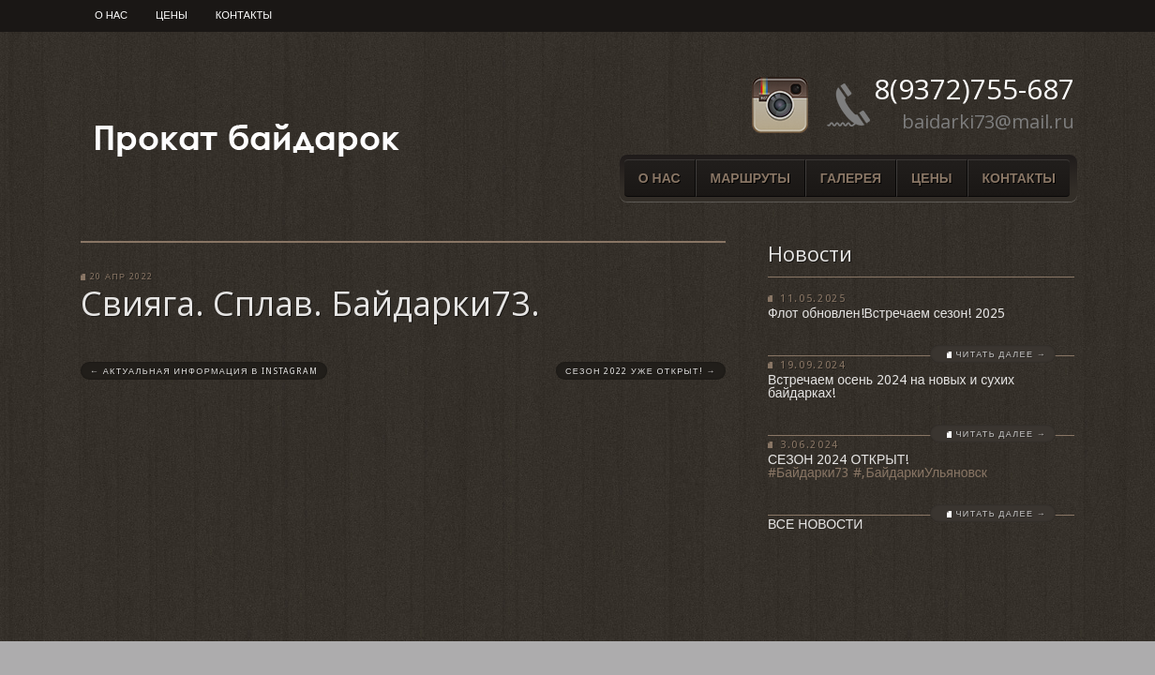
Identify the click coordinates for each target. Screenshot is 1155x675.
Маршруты (750, 178)
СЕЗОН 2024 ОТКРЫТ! (838, 459)
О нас (111, 15)
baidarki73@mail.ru (988, 121)
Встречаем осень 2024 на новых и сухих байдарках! (891, 386)
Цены (172, 15)
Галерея (850, 178)
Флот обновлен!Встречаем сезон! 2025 (886, 313)
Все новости (815, 524)
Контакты (244, 15)
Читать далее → (1001, 354)
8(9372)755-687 (974, 88)
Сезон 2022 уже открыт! (640, 371)
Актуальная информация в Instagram (204, 371)
